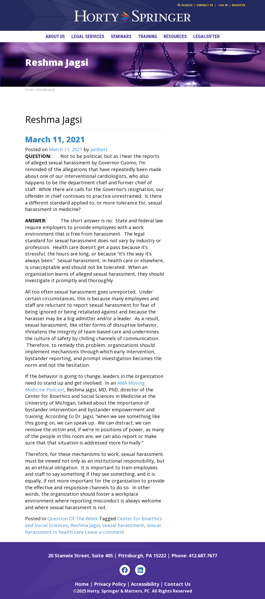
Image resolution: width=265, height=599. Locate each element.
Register (238, 5)
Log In (223, 5)
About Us (55, 36)
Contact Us (205, 5)
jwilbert (99, 149)
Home (29, 90)
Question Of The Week (72, 518)
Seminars (121, 36)
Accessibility (145, 584)
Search (185, 5)
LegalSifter (206, 36)
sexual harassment (123, 525)
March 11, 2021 (55, 139)
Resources (175, 36)
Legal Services (87, 36)
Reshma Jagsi (85, 525)
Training (147, 36)
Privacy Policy (110, 584)
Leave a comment (104, 532)
